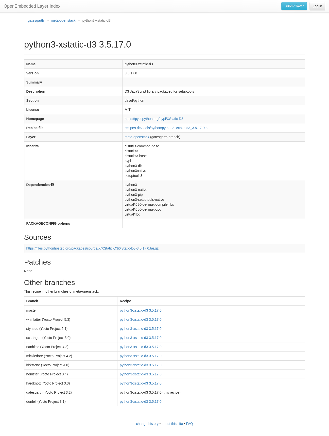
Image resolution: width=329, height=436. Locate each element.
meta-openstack (63, 20)
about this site (172, 424)
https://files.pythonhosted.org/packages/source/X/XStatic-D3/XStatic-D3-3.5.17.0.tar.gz (92, 248)
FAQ (189, 424)
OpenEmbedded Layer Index (32, 6)
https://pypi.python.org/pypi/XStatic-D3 (154, 119)
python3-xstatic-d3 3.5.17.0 (140, 310)
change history (147, 424)
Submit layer (294, 6)
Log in (317, 6)
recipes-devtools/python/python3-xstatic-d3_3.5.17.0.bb (167, 128)
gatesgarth (36, 20)
